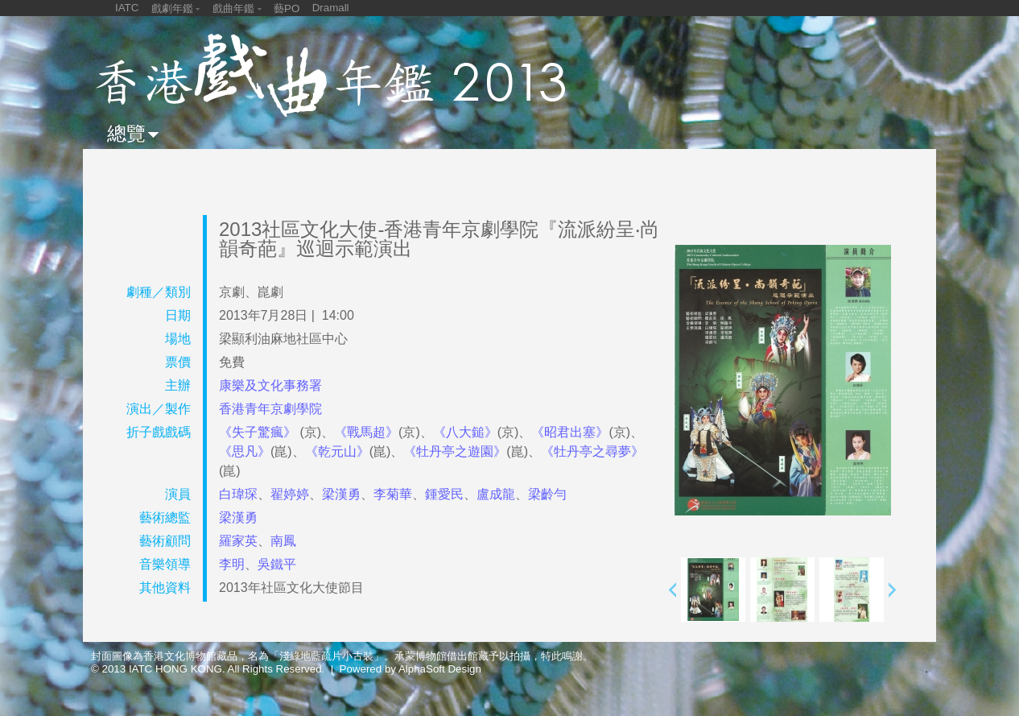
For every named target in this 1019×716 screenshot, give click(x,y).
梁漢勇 (341, 494)
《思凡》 (244, 451)
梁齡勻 (547, 494)
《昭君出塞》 (570, 432)
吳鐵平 (277, 564)
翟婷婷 (289, 494)
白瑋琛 (238, 494)
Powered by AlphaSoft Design (410, 669)
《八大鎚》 (465, 432)
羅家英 (238, 541)
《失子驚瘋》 (259, 432)
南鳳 (283, 541)
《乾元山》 (337, 451)
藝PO (286, 8)
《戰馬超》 (366, 432)
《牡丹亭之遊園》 (454, 451)
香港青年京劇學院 (270, 409)
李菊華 (392, 494)
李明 (232, 564)
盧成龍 (495, 494)
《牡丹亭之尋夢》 (592, 451)
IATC (126, 8)
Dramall (330, 8)
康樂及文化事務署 (270, 385)
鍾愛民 (444, 494)
